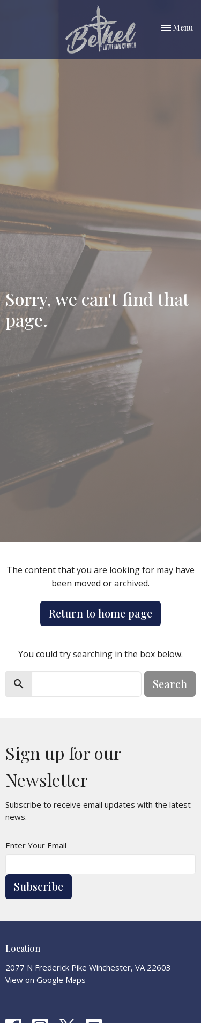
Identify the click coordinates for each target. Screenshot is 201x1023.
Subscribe (38, 886)
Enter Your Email (35, 845)
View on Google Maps (45, 979)
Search (170, 683)
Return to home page (100, 613)
